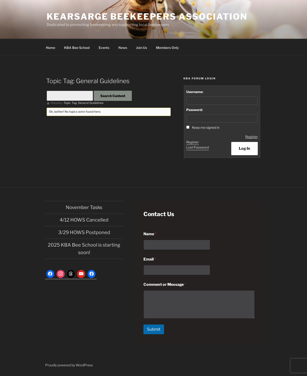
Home (50, 48)
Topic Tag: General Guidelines (87, 81)
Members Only (167, 48)
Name (149, 234)
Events (104, 48)
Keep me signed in (205, 127)
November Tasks (84, 207)
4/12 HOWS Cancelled (84, 220)
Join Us (141, 48)
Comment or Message (164, 284)
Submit (153, 329)
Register (251, 137)
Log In (244, 148)
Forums (57, 103)
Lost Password (197, 147)
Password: (194, 110)
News (122, 48)
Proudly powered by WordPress (69, 365)
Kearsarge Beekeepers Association (147, 16)
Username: (194, 92)
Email (149, 259)
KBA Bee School (77, 48)
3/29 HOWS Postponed (84, 232)
